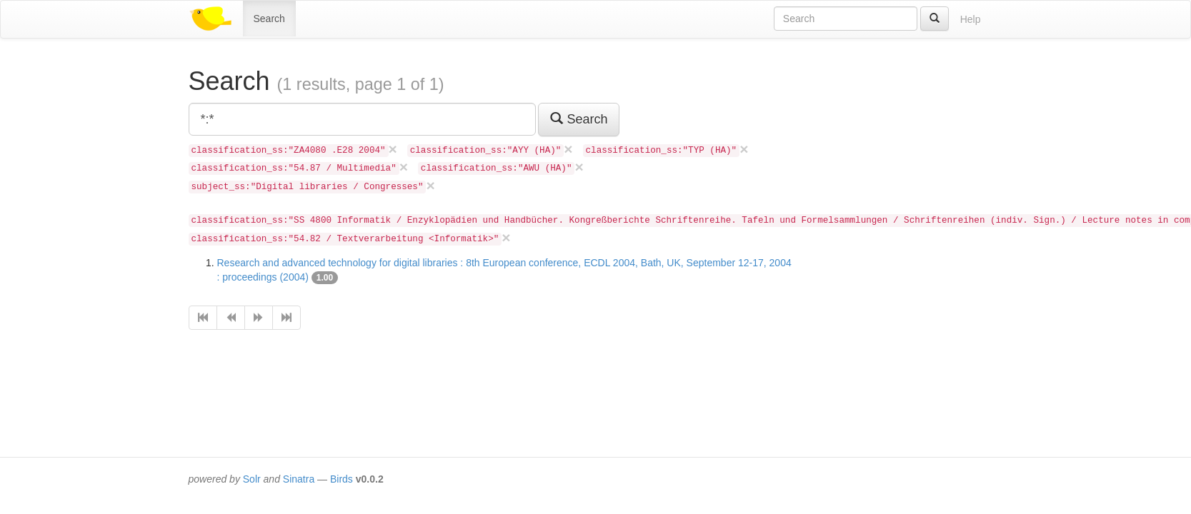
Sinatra (298, 479)
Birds (341, 479)
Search (269, 18)
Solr (252, 479)
